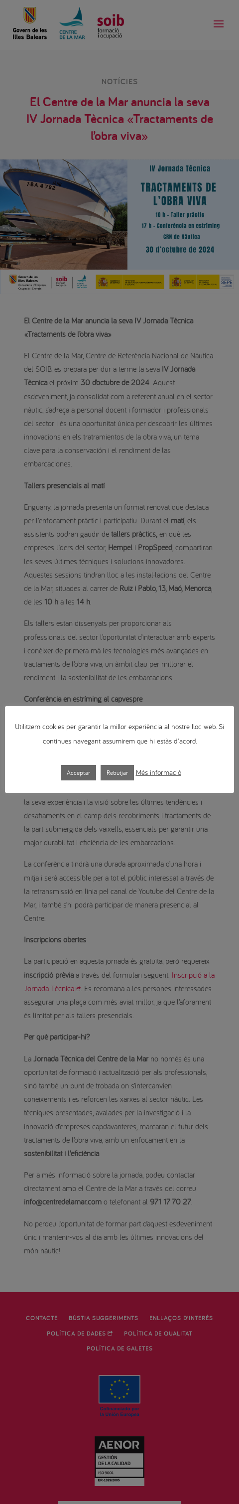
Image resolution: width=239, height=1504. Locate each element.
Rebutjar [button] (117, 772)
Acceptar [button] (78, 772)
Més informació (158, 772)
